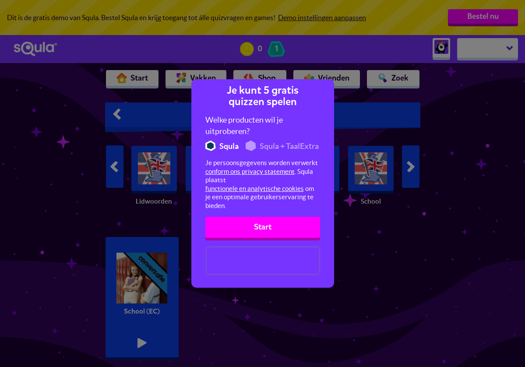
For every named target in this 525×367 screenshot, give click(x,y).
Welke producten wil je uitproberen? (244, 125)
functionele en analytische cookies (254, 188)
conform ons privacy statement (250, 171)
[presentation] (263, 260)
